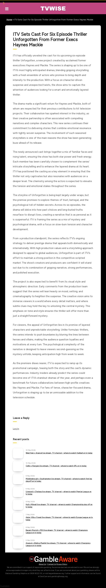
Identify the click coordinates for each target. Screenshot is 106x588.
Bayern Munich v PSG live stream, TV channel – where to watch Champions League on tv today (57, 531)
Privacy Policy (61, 564)
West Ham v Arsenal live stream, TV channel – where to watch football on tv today (59, 453)
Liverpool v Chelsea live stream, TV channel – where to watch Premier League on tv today (58, 493)
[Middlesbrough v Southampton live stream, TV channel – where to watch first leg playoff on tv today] (18, 479)
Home (9, 20)
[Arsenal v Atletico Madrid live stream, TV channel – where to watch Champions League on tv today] (18, 543)
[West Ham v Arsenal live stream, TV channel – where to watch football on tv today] (18, 453)
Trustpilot (4, 586)
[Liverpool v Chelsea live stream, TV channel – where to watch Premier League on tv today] (18, 492)
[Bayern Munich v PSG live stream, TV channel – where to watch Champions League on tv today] (18, 530)
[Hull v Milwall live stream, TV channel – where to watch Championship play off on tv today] (18, 505)
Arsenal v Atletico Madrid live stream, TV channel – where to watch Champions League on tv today (58, 544)
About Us (42, 564)
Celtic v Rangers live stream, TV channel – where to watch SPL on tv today (56, 466)
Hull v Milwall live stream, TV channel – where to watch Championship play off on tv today (59, 506)
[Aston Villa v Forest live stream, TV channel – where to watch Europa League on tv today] (18, 518)
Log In (16, 428)
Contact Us (51, 564)
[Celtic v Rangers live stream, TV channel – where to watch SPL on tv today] (18, 466)
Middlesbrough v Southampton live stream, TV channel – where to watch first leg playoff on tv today (59, 480)
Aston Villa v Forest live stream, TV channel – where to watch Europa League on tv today (59, 518)
